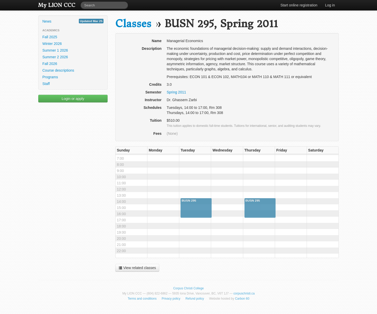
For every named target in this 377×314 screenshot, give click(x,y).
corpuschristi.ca (244, 293)
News (72, 21)
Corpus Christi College (188, 288)
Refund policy (194, 298)
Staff (46, 84)
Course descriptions (58, 70)
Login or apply (73, 99)
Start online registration (298, 5)
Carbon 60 (242, 298)
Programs (50, 77)
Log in (330, 5)
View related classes (137, 268)
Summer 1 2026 (55, 50)
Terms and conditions (142, 298)
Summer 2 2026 (55, 57)
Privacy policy (171, 298)
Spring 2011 (176, 92)
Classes (133, 23)
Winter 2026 (52, 44)
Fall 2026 (49, 64)
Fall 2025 (49, 37)
